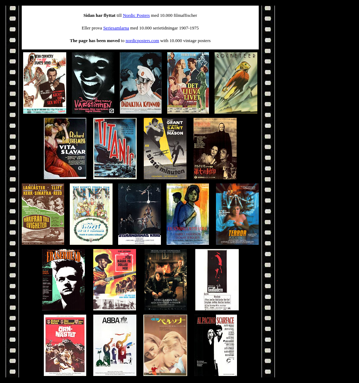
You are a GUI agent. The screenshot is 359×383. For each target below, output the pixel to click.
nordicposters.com (142, 40)
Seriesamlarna (116, 28)
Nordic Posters (136, 15)
